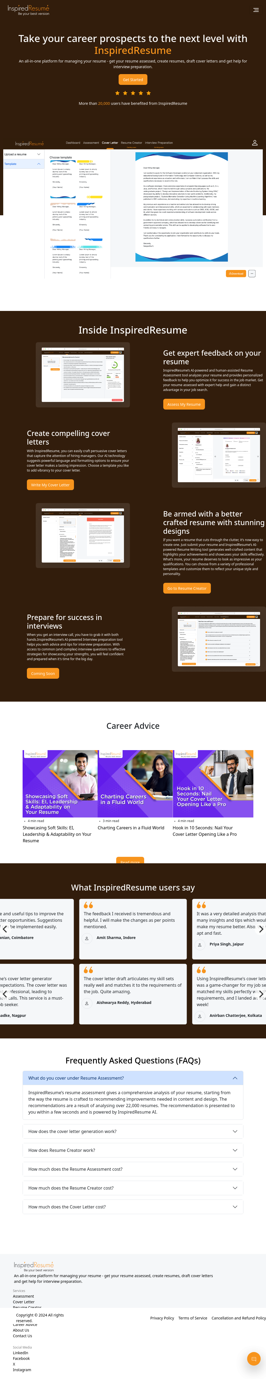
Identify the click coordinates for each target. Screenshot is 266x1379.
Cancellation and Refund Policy (239, 1318)
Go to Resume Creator (187, 588)
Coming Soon (43, 673)
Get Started (133, 79)
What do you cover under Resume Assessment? (76, 1078)
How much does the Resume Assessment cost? (75, 1169)
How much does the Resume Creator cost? (71, 1188)
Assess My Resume (184, 404)
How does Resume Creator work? (61, 1150)
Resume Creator (27, 1307)
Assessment (23, 1296)
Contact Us (22, 1335)
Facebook (21, 1358)
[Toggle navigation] (256, 10)
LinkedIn (20, 1352)
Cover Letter (24, 1301)
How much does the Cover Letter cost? (67, 1207)
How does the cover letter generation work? (72, 1131)
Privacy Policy (162, 1318)
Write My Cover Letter (50, 484)
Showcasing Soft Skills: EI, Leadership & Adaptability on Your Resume (57, 834)
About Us (21, 1330)
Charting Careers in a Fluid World (131, 828)
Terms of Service (192, 1318)
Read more (130, 862)
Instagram (22, 1369)
